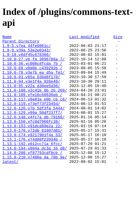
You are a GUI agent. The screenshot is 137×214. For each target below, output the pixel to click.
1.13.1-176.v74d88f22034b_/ (32, 160)
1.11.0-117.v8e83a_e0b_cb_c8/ (34, 112)
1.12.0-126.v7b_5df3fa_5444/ (33, 123)
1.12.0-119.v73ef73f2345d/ (31, 117)
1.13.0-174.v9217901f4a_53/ (32, 155)
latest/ (10, 187)
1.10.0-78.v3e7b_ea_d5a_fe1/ (33, 80)
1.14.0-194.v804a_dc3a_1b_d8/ (34, 171)
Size (117, 37)
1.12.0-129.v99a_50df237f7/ (32, 128)
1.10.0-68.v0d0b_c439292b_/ (32, 75)
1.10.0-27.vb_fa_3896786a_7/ (33, 64)
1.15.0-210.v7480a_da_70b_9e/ (34, 182)
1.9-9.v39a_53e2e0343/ (26, 53)
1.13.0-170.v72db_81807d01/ (32, 149)
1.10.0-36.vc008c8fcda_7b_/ (32, 69)
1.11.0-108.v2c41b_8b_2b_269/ (34, 101)
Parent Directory (20, 42)
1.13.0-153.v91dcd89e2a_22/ (32, 144)
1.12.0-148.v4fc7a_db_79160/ (33, 133)
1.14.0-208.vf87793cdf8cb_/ (32, 176)
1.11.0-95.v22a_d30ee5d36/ (31, 96)
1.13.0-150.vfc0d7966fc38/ (31, 139)
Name (7, 37)
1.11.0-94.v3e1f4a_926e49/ (31, 91)
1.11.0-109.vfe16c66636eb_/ (32, 107)
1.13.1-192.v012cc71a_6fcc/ (32, 166)
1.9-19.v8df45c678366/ (26, 59)
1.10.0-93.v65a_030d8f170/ (31, 85)
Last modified (84, 37)
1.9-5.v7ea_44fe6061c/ (26, 48)
